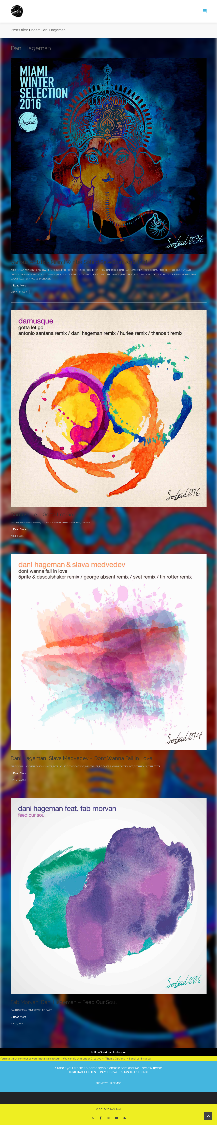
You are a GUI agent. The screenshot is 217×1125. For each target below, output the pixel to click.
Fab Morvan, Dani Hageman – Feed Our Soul (64, 1002)
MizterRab (127, 274)
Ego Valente (157, 270)
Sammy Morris (182, 274)
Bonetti (61, 270)
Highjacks (50, 274)
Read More (19, 285)
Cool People (92, 270)
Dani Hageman (127, 270)
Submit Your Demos (108, 1083)
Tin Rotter (154, 766)
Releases (168, 274)
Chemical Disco (76, 270)
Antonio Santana (21, 522)
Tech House (31, 278)
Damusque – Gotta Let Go (42, 514)
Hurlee (66, 522)
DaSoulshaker (44, 766)
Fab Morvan (34, 1010)
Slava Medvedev (119, 766)
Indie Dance (72, 274)
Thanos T (86, 522)
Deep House (142, 270)
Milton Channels (110, 274)
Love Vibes (85, 274)
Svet (130, 766)
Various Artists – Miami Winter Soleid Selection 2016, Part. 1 (81, 262)
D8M (103, 270)
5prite (14, 766)
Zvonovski (45, 278)
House (61, 274)
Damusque (112, 270)
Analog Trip (32, 270)
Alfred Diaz (17, 270)
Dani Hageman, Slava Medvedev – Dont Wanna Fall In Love (81, 758)
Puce (137, 274)
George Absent (75, 766)
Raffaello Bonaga (151, 274)
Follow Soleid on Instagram (108, 1052)
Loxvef (96, 274)
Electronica (172, 270)
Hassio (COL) (36, 274)
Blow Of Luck (47, 270)
